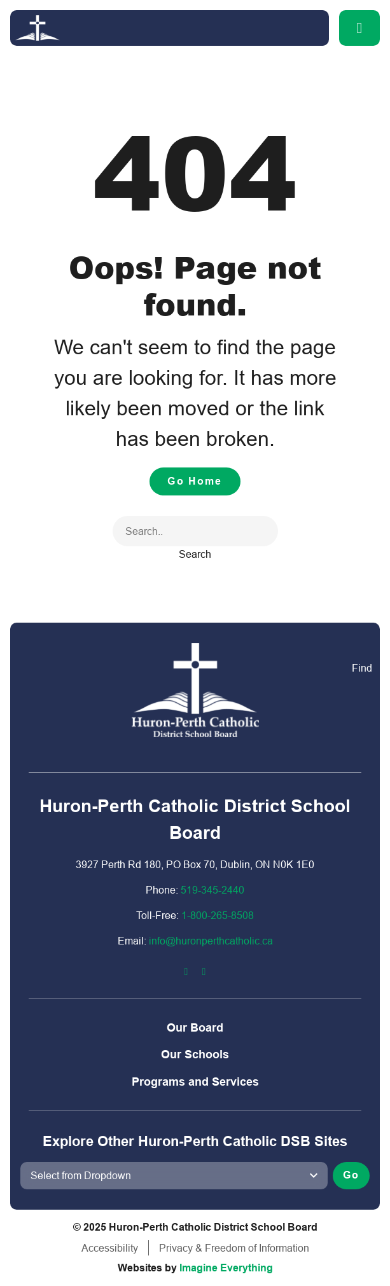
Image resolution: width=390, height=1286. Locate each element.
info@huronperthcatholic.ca (211, 940)
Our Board (195, 1027)
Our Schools (195, 1054)
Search (195, 554)
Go (351, 1175)
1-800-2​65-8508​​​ (217, 915)
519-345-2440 (212, 889)
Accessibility (109, 1248)
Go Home (194, 481)
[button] (359, 28)
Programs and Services (195, 1081)
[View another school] (174, 1175)
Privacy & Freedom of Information (234, 1248)
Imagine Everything (226, 1268)
